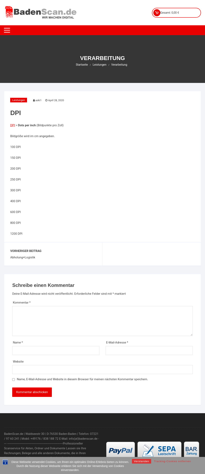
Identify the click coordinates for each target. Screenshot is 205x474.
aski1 (38, 100)
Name (18, 342)
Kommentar (22, 302)
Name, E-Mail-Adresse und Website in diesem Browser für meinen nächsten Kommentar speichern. (82, 379)
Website (18, 361)
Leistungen (18, 100)
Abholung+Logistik (22, 257)
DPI (12, 125)
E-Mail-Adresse (117, 342)
